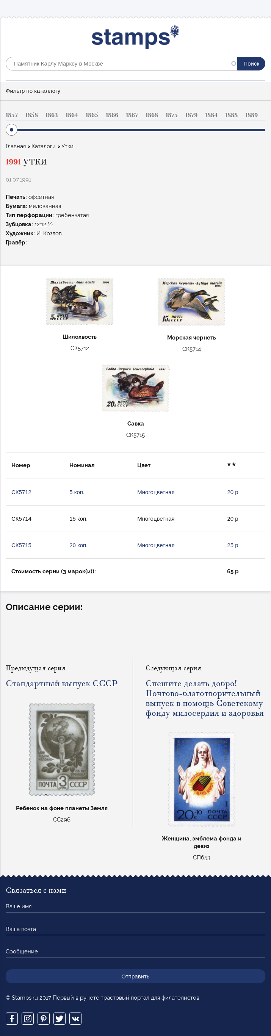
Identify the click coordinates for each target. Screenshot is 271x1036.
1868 (152, 115)
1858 (31, 115)
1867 (132, 115)
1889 (251, 115)
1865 (92, 115)
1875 (172, 115)
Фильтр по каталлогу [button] (33, 91)
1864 (72, 115)
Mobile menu (259, 8)
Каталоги (43, 146)
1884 (211, 115)
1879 (191, 115)
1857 (12, 115)
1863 (51, 115)
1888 (231, 115)
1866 (112, 115)
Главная (16, 146)
